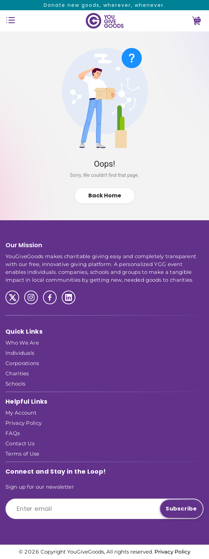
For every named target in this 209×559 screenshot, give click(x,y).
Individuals (19, 352)
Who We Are (22, 342)
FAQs (12, 433)
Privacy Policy (23, 422)
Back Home (104, 195)
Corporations (22, 363)
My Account (20, 412)
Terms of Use (22, 453)
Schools (15, 383)
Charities (17, 373)
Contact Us (19, 443)
